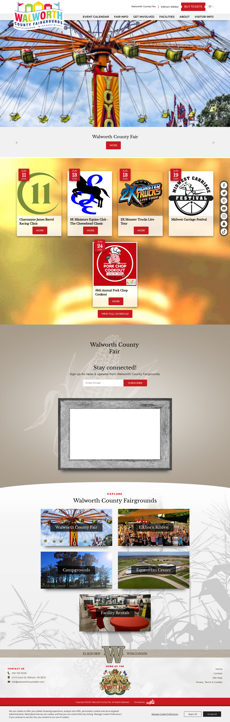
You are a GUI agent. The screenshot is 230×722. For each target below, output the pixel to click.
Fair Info (121, 16)
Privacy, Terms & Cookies (209, 682)
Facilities (166, 16)
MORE (113, 145)
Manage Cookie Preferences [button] (165, 714)
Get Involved (143, 16)
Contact (218, 673)
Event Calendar (96, 16)
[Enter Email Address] (103, 383)
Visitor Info (204, 16)
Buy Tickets (193, 6)
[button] (16, 142)
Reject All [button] (192, 714)
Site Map (217, 677)
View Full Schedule (115, 313)
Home (219, 669)
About (185, 16)
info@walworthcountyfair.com (28, 681)
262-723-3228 (19, 673)
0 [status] (213, 6)
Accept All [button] (212, 714)
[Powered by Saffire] (150, 702)
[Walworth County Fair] (38, 15)
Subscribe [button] (135, 382)
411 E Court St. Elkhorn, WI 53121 (29, 677)
